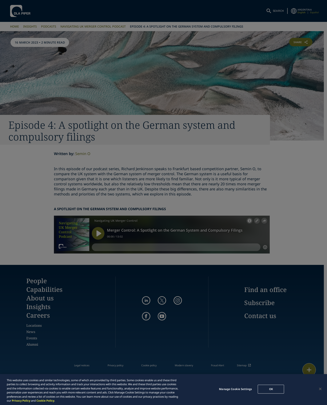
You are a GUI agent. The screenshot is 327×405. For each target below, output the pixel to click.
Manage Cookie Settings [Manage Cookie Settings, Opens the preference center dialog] (235, 389)
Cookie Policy (45, 400)
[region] (163, 389)
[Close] (320, 389)
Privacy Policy (21, 400)
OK (271, 389)
